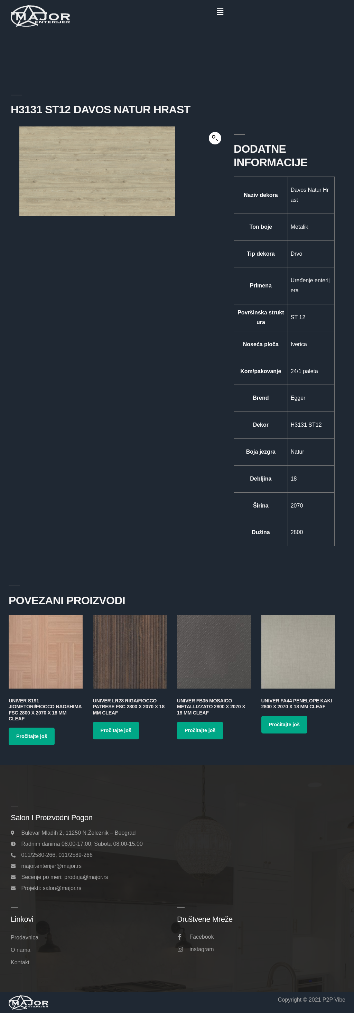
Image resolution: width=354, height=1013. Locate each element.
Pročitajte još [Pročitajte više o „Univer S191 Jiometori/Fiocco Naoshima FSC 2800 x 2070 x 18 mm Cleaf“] (31, 736)
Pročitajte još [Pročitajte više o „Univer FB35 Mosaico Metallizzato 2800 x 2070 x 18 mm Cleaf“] (200, 730)
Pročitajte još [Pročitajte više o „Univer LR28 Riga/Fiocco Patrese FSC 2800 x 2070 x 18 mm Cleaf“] (116, 730)
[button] (220, 11)
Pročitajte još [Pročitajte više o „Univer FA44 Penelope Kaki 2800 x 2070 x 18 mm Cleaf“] (284, 724)
